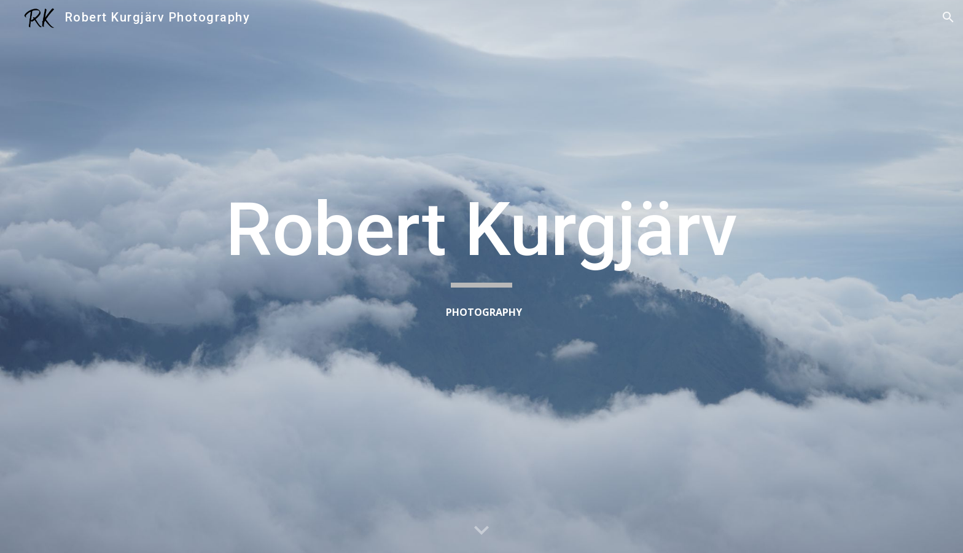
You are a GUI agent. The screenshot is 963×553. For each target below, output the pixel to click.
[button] (948, 17)
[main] (481, 235)
